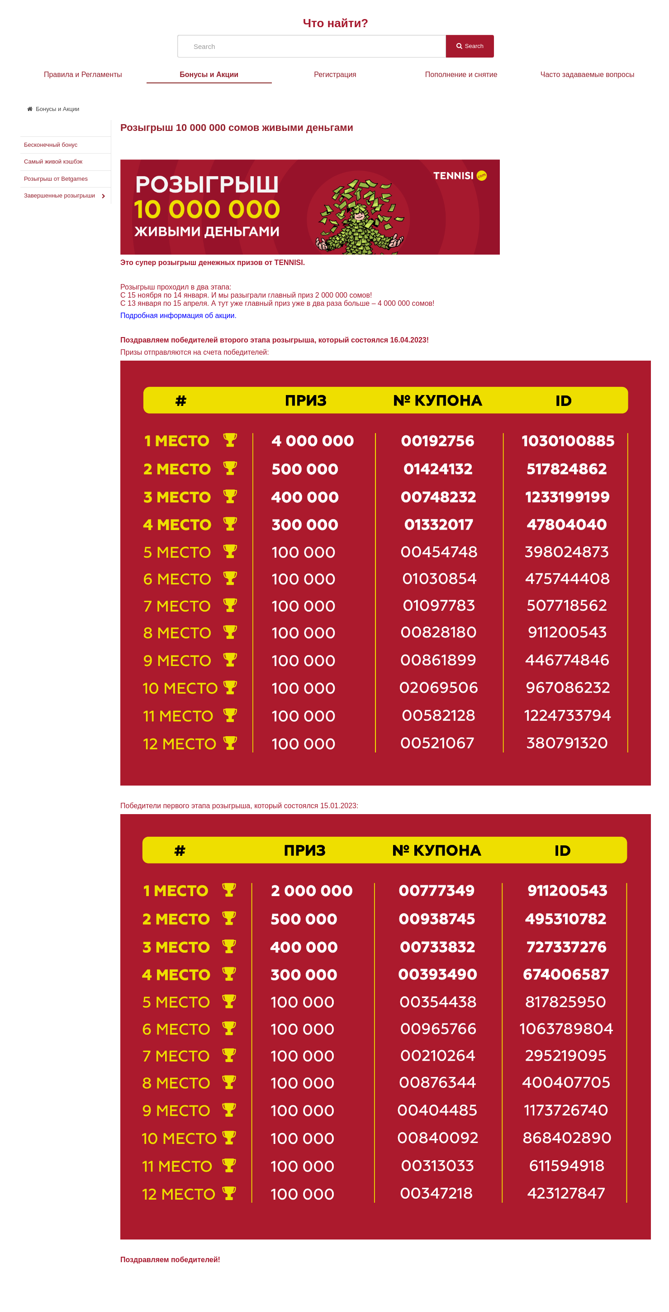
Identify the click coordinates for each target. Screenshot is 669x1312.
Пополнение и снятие (461, 74)
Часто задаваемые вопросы (588, 74)
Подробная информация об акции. (178, 315)
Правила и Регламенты (83, 74)
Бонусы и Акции (209, 74)
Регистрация (335, 74)
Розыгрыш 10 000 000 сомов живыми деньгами (236, 127)
